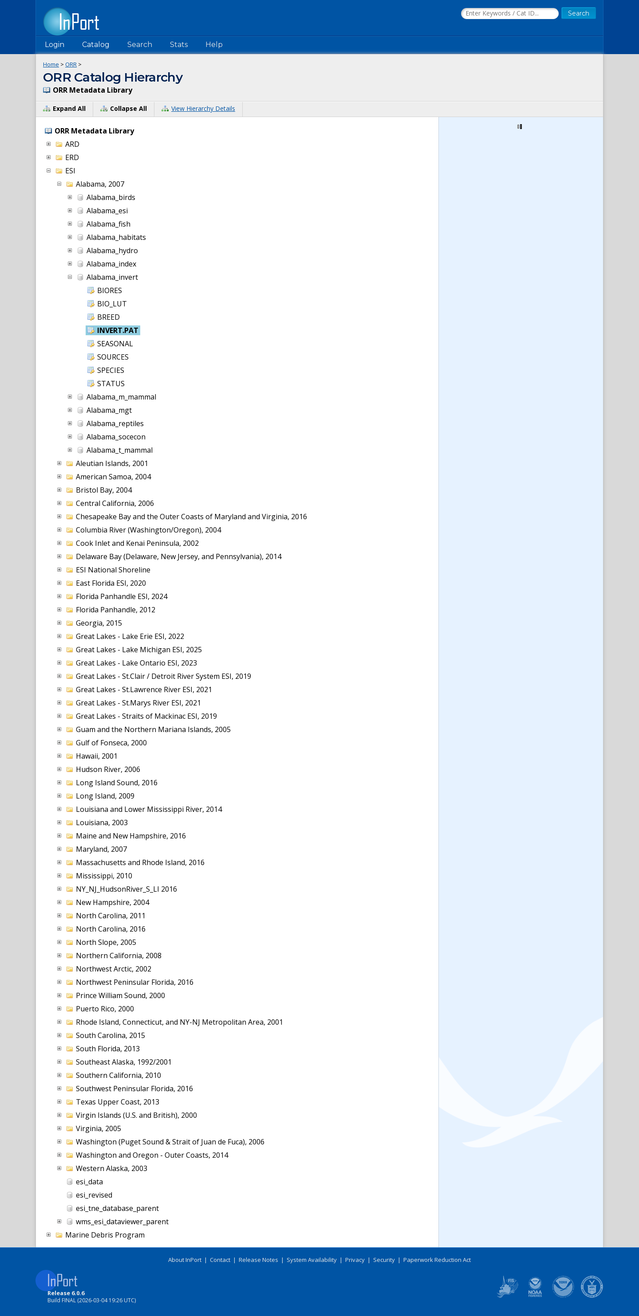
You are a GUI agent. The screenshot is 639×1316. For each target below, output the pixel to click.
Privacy (355, 1260)
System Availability (312, 1260)
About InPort (184, 1260)
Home (51, 64)
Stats (179, 44)
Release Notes (258, 1260)
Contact (220, 1260)
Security (384, 1260)
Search (139, 44)
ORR (71, 64)
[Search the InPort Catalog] (510, 14)
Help (214, 44)
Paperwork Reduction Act (437, 1260)
